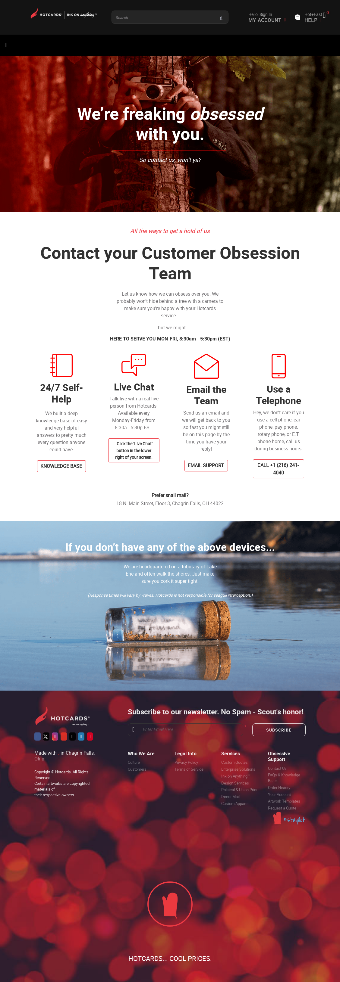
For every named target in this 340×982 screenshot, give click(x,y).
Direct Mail (230, 796)
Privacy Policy (186, 762)
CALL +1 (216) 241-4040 (278, 469)
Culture (134, 762)
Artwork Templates (284, 801)
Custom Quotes (234, 762)
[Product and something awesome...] (170, 17)
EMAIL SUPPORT (206, 465)
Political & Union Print (239, 789)
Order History (279, 787)
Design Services (235, 783)
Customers (137, 769)
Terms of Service (189, 769)
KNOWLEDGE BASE (61, 466)
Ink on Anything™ (235, 776)
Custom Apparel (234, 803)
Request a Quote (282, 808)
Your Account (279, 794)
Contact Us (277, 768)
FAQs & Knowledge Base (284, 777)
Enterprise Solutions (238, 769)
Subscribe (278, 730)
